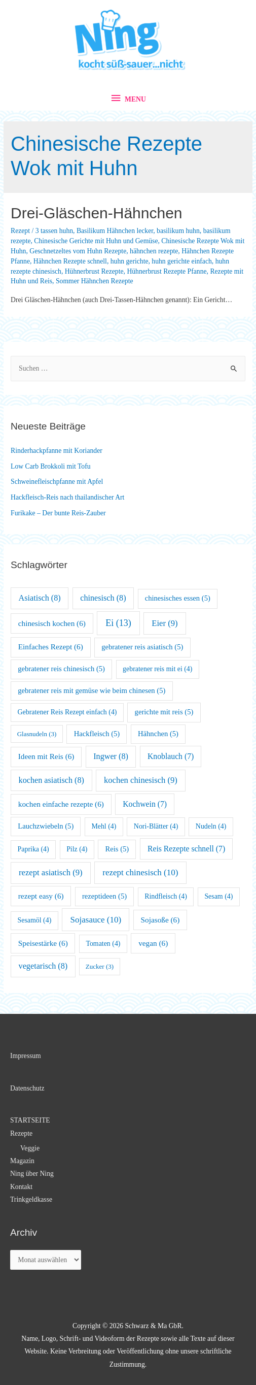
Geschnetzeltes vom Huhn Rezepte (77, 251)
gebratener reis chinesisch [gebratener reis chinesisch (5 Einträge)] (61, 669)
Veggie (30, 1148)
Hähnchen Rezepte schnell (70, 261)
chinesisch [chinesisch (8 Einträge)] (103, 597)
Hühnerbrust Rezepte (94, 271)
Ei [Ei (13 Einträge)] (118, 623)
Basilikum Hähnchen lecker (115, 231)
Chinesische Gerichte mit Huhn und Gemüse (96, 241)
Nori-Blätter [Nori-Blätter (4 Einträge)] (156, 826)
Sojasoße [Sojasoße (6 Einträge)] (160, 919)
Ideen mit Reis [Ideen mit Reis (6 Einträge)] (46, 756)
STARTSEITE (30, 1120)
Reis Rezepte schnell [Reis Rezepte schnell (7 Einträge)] (186, 848)
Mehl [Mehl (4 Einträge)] (103, 826)
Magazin (22, 1161)
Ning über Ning (32, 1173)
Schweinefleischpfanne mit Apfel (57, 481)
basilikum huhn (178, 231)
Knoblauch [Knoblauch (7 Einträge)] (171, 756)
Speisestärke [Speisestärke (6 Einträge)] (43, 943)
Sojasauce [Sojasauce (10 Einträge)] (96, 920)
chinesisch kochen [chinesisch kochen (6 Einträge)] (52, 623)
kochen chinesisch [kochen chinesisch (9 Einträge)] (140, 780)
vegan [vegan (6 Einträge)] (153, 943)
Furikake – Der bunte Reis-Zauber (58, 513)
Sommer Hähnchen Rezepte (94, 281)
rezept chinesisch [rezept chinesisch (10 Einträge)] (140, 872)
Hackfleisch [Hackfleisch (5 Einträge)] (97, 734)
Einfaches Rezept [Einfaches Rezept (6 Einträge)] (50, 646)
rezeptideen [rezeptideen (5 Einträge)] (104, 896)
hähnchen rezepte (154, 251)
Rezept (20, 231)
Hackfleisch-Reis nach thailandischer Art (67, 497)
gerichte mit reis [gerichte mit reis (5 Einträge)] (164, 712)
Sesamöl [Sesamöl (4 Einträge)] (35, 920)
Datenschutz (27, 1088)
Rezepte (21, 1133)
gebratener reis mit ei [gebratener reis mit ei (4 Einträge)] (157, 669)
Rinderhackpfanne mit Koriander (56, 450)
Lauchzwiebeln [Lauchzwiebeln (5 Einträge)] (46, 826)
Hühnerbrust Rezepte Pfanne (166, 271)
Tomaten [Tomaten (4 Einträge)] (103, 943)
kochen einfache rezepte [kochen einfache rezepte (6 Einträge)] (61, 804)
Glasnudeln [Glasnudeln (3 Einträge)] (37, 734)
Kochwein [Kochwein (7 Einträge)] (145, 804)
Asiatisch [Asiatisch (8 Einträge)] (40, 597)
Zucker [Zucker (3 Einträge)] (100, 966)
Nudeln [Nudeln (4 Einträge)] (211, 826)
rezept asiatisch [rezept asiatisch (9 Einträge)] (51, 872)
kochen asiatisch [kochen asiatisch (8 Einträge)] (51, 780)
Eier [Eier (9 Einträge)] (164, 623)
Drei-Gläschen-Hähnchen (96, 213)
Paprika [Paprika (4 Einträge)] (33, 849)
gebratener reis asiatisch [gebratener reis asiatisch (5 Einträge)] (142, 647)
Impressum (25, 1056)
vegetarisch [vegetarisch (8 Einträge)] (43, 966)
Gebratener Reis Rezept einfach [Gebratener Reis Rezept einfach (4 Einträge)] (67, 712)
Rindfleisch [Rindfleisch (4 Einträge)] (165, 896)
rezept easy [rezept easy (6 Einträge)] (41, 896)
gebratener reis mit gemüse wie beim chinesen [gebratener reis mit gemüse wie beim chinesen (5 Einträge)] (91, 690)
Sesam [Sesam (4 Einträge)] (218, 896)
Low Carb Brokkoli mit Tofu (51, 466)
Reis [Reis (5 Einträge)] (117, 849)
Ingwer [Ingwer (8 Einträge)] (110, 756)
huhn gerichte (130, 261)
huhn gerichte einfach (181, 261)
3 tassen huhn (54, 231)
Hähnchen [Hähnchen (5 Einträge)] (158, 734)
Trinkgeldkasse (31, 1199)
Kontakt (21, 1187)
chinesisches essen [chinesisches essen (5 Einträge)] (177, 598)
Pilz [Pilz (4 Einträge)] (76, 849)
